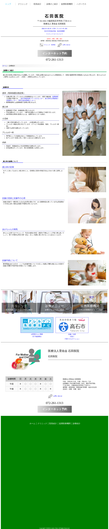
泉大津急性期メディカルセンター (32, 98)
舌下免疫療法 (36, 336)
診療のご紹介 (53, 4)
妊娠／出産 (72, 334)
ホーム (4, 66)
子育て (72, 336)
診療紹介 (76, 423)
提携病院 (55, 96)
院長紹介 (40, 4)
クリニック (25, 4)
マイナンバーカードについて (54, 34)
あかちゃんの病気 (10, 229)
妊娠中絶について (10, 260)
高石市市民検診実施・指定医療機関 (54, 31)
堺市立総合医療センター (26, 100)
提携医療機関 (68, 4)
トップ (11, 4)
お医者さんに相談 (37, 334)
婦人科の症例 (8, 167)
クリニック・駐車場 (49, 45)
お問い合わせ (66, 45)
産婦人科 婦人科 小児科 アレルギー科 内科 (54, 28)
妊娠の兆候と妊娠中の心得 (13, 198)
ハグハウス (82, 4)
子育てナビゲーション (72, 339)
